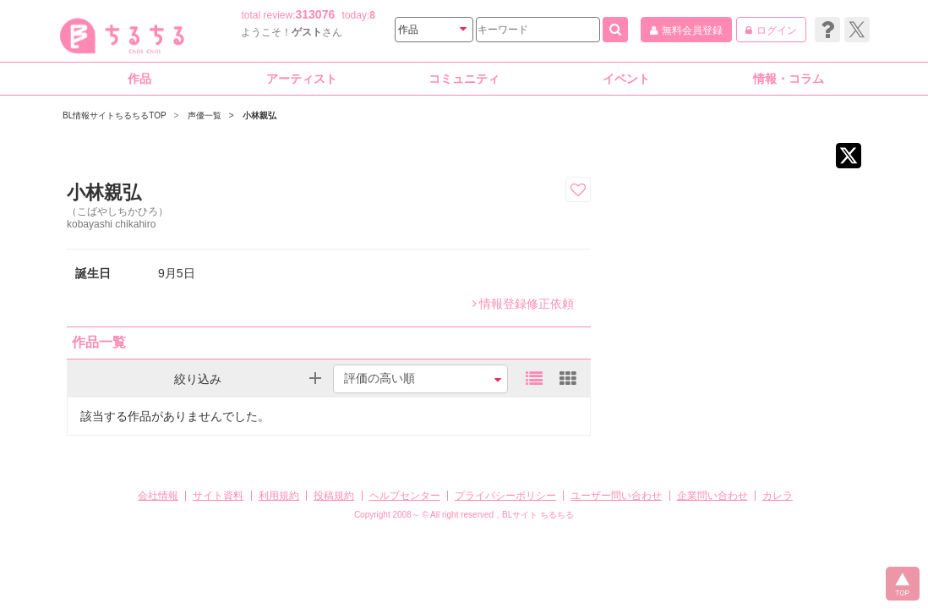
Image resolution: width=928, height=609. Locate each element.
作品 (139, 78)
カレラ (777, 496)
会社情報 (158, 496)
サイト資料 (218, 496)
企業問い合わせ (712, 496)
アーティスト (301, 78)
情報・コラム (788, 78)
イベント (626, 78)
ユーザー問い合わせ (616, 496)
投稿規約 (334, 496)
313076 (316, 14)
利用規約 (279, 496)
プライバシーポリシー (505, 496)
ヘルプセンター (404, 496)
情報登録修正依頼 (523, 303)
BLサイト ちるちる (538, 514)
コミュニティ (464, 78)
